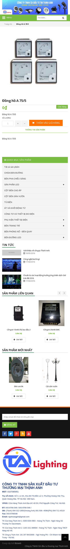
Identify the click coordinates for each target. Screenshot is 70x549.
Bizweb (18, 543)
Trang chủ (8, 24)
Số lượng (6, 118)
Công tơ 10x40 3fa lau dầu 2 (18, 329)
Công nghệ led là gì (31, 259)
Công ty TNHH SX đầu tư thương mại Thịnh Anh (46, 546)
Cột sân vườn (51, 386)
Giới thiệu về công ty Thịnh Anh (36, 250)
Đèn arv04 (18, 386)
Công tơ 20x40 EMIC (51, 329)
